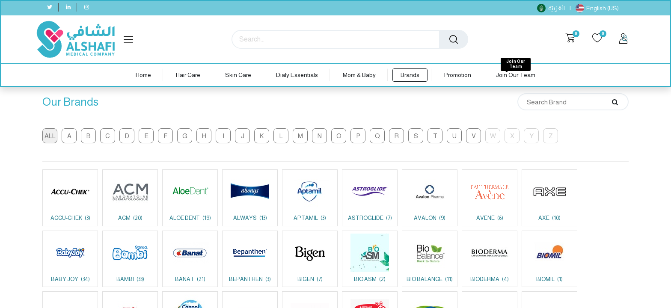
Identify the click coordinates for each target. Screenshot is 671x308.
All (50, 135)
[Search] (453, 39)
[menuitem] (143, 75)
